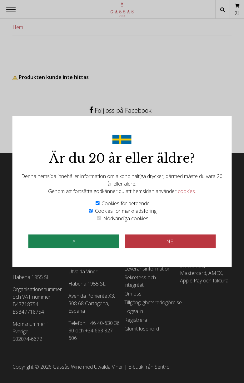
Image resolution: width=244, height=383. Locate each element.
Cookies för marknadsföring (126, 210)
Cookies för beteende (126, 203)
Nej (170, 241)
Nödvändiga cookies (125, 218)
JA (73, 241)
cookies (186, 191)
